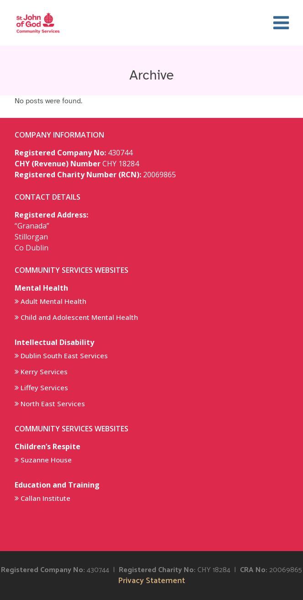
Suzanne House (46, 459)
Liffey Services (44, 387)
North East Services (53, 403)
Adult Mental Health (53, 301)
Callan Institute (45, 498)
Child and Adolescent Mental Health (79, 317)
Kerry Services (44, 371)
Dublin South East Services (64, 355)
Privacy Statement (151, 581)
